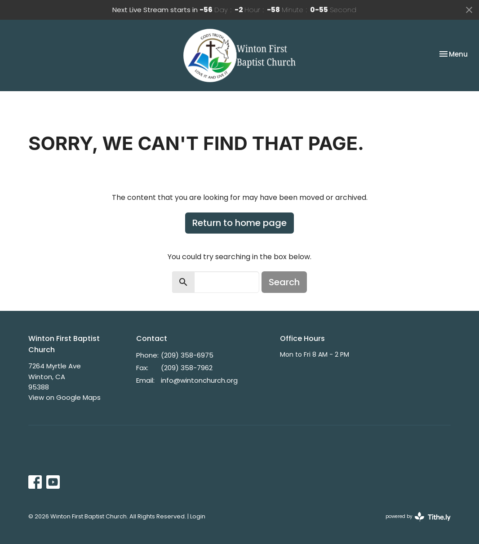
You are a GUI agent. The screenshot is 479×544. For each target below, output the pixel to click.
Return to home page (239, 223)
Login (197, 516)
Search (284, 282)
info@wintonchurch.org (199, 380)
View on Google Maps (64, 397)
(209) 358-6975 (187, 355)
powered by (418, 517)
